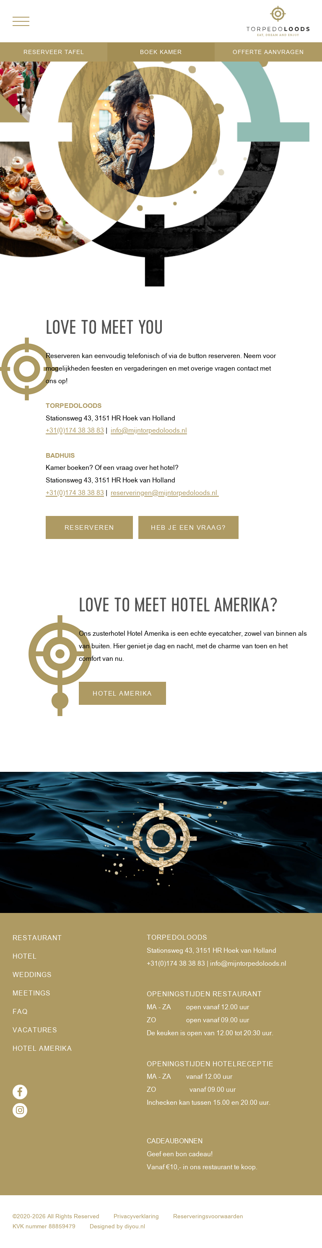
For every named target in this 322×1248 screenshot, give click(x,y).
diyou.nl (135, 1227)
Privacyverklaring (136, 1217)
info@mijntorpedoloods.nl (248, 964)
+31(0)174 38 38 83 (176, 964)
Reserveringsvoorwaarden (208, 1217)
